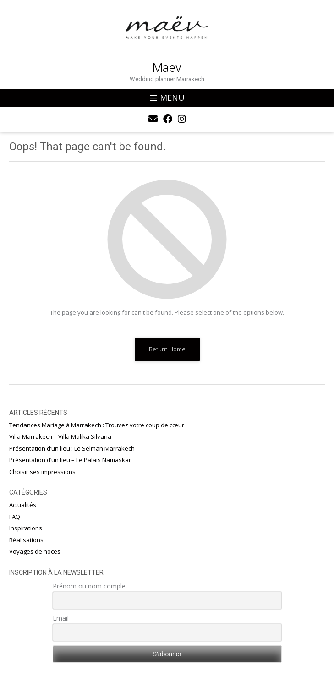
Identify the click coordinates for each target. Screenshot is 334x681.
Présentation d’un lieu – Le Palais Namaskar (70, 460)
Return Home (167, 349)
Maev (167, 68)
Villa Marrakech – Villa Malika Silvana (60, 436)
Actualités (22, 505)
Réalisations (26, 540)
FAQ (14, 516)
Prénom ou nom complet (90, 586)
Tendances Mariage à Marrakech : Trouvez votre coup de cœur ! (98, 425)
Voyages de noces (34, 551)
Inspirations (25, 528)
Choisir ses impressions (42, 472)
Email (61, 618)
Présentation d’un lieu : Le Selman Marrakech (72, 448)
